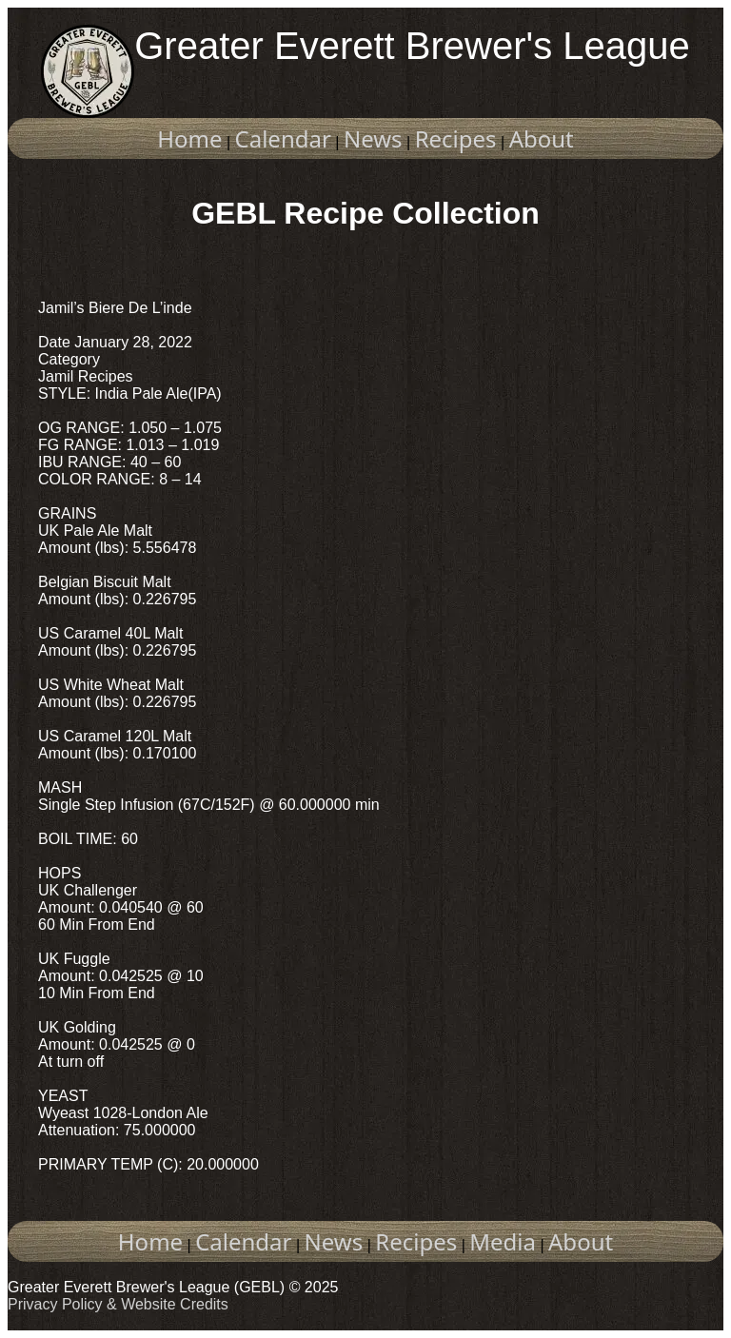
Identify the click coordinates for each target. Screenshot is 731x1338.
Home (189, 138)
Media (502, 1241)
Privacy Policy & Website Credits (118, 1304)
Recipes (456, 138)
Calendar (283, 138)
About (541, 138)
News (373, 138)
